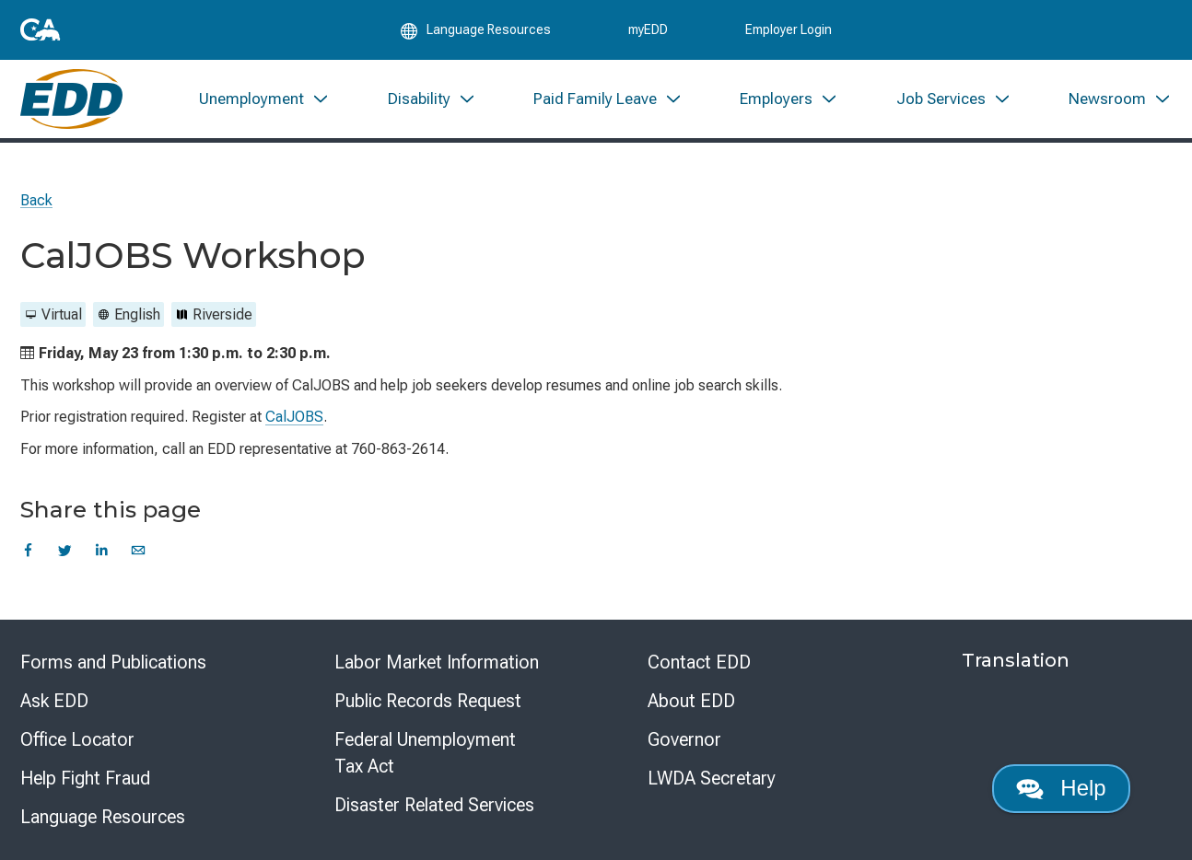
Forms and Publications (113, 662)
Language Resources (102, 817)
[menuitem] (264, 99)
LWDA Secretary (712, 778)
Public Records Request (427, 701)
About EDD (691, 701)
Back (36, 200)
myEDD (648, 29)
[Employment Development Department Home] (71, 99)
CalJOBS (294, 416)
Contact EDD (699, 662)
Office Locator (77, 739)
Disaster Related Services (434, 805)
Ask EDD (54, 701)
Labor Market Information (436, 662)
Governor (684, 739)
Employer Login (788, 29)
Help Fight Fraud (85, 778)
